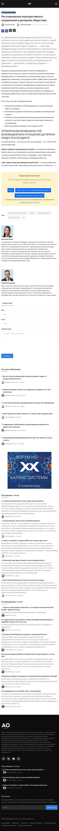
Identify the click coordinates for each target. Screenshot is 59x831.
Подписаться (51, 807)
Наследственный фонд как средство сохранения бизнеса (25, 634)
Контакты (24, 823)
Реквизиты (15, 823)
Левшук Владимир (8, 283)
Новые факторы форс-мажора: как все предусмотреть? (24, 560)
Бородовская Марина (9, 395)
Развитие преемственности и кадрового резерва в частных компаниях (27, 390)
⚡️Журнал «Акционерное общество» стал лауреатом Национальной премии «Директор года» (27, 608)
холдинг (32, 213)
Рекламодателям (50, 823)
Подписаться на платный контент (29, 195)
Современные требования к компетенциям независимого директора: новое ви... (26, 425)
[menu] (2, 3)
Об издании (5, 823)
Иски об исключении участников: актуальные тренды (23, 580)
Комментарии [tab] (7, 303)
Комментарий (6, 329)
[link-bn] (29, 470)
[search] (56, 3)
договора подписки (32, 202)
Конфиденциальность (9, 825)
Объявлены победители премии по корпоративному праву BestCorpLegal (29, 676)
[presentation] (18, 347)
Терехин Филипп (7, 649)
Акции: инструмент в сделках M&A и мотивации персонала (25, 540)
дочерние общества (44, 213)
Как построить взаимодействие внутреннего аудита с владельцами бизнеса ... (25, 377)
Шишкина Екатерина (8, 406)
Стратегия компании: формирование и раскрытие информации (28, 403)
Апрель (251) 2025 (14, 217)
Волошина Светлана (8, 443)
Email (3, 320)
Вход (11, 190)
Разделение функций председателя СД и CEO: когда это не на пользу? (27, 439)
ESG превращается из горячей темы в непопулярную (21, 691)
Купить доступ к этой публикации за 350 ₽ (33, 190)
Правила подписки (36, 823)
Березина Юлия (7, 239)
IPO (24, 217)
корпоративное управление (17, 213)
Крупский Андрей (7, 536)
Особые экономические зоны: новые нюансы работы (23, 501)
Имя (2, 310)
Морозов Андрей (7, 417)
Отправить (7, 356)
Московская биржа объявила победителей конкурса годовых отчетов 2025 (28, 655)
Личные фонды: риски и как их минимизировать (21, 521)
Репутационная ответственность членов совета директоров (28, 413)
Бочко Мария (6, 575)
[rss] (18, 759)
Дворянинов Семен (8, 382)
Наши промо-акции (25, 825)
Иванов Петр (6, 615)
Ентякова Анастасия (8, 595)
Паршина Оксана (7, 516)
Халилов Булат (7, 556)
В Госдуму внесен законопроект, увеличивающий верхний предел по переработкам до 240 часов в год (27, 621)
